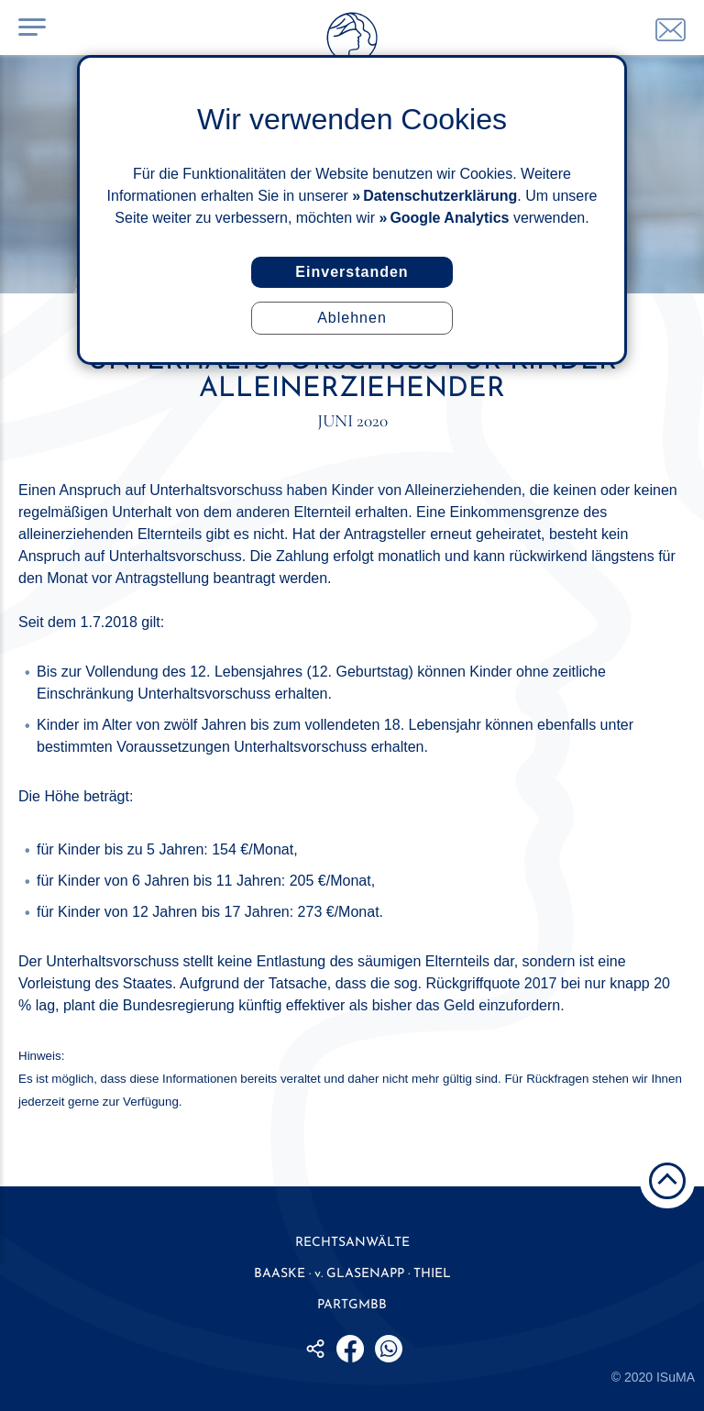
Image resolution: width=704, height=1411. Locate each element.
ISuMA (675, 1377)
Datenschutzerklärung (440, 196)
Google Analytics (449, 218)
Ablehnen (352, 317)
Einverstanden (351, 272)
